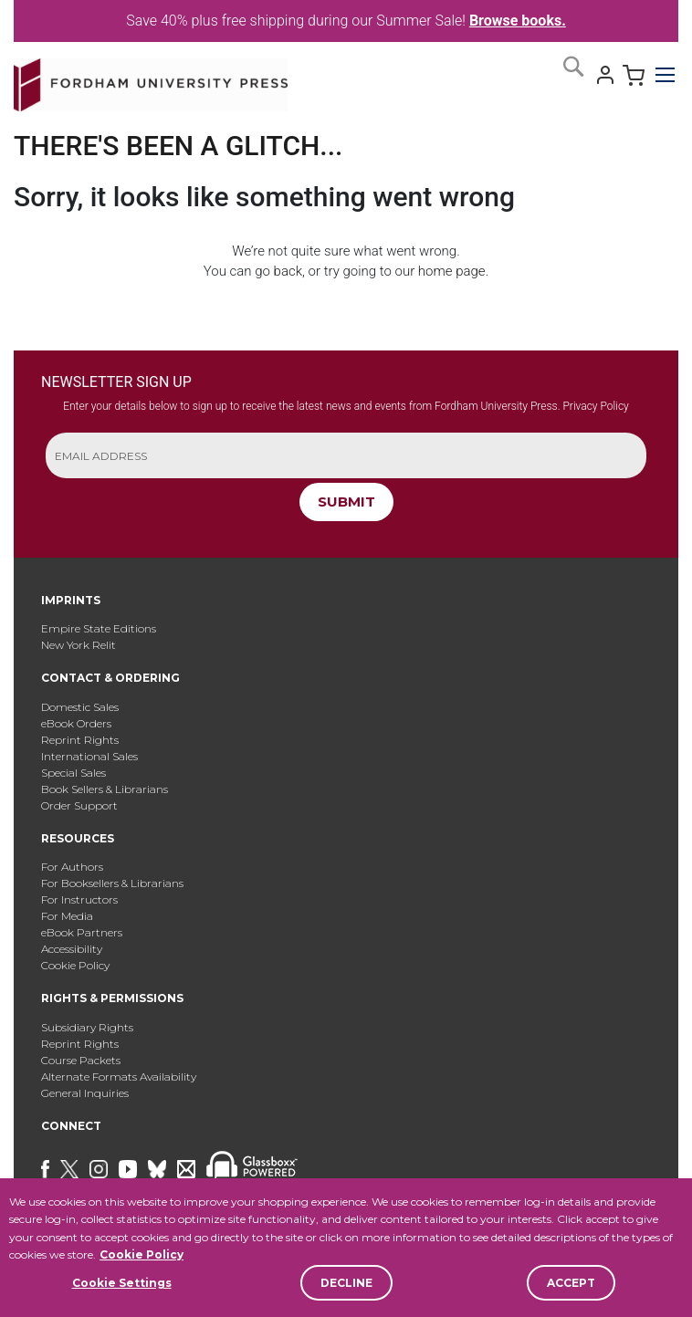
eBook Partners (81, 932)
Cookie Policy (141, 1254)
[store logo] (151, 81)
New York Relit (78, 645)
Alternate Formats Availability (118, 1076)
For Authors (72, 866)
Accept (571, 1283)
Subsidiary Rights (87, 1027)
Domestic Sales (80, 707)
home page (452, 271)
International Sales (89, 756)
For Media (67, 916)
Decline (346, 1283)
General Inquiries (85, 1093)
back (288, 271)
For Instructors (79, 899)
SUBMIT (346, 501)
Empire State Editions (98, 628)
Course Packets (81, 1060)
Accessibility (71, 949)
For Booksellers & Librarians (112, 883)
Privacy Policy (595, 406)
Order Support (79, 805)
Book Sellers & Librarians (104, 789)
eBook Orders (76, 723)
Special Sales (73, 772)
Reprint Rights (80, 740)
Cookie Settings (122, 1283)
